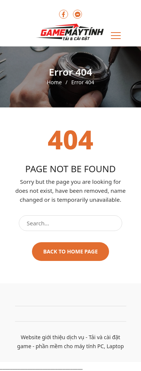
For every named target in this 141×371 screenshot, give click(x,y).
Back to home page (70, 251)
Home (54, 82)
